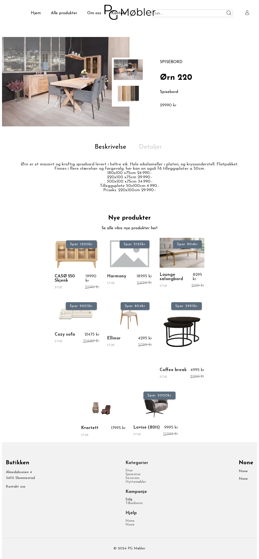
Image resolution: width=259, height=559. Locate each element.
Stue (129, 470)
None (130, 521)
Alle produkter (64, 13)
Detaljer (150, 147)
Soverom (132, 478)
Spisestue (133, 474)
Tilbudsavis (134, 503)
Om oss (94, 13)
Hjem (36, 13)
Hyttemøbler (135, 482)
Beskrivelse (110, 147)
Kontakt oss (15, 487)
